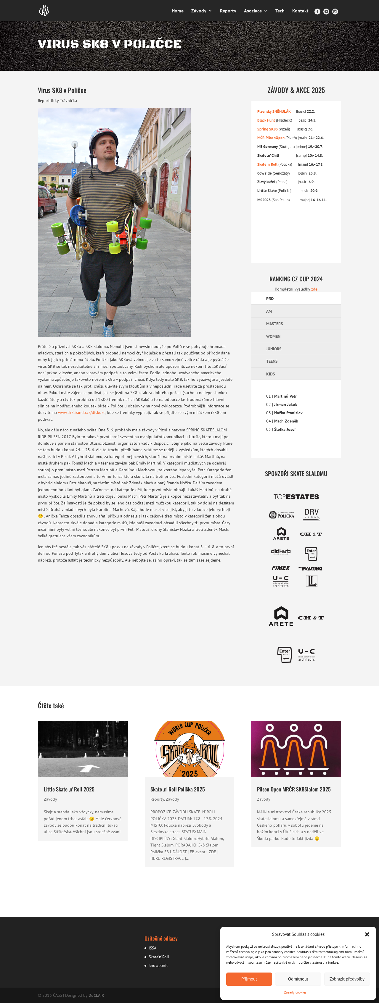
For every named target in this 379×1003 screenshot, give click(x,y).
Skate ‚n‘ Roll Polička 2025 (177, 789)
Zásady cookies (295, 992)
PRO (270, 298)
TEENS (271, 361)
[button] (367, 934)
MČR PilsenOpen (271, 137)
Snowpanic (158, 965)
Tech (280, 11)
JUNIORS (273, 348)
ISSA (152, 948)
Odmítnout (298, 979)
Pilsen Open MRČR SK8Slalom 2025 (294, 789)
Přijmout (249, 979)
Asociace (253, 11)
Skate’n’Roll (159, 957)
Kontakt (300, 11)
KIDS (270, 374)
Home (178, 11)
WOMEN (273, 336)
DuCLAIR (96, 995)
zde (314, 289)
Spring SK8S (268, 129)
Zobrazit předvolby (347, 979)
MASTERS (274, 323)
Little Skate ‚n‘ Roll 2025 (69, 789)
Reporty (228, 11)
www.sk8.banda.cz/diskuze (81, 412)
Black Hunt (266, 120)
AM (269, 311)
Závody (198, 11)
